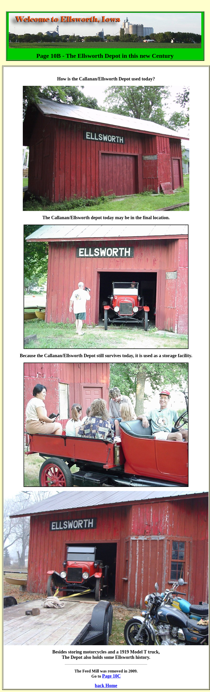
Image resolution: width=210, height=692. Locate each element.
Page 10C (111, 676)
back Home (106, 685)
